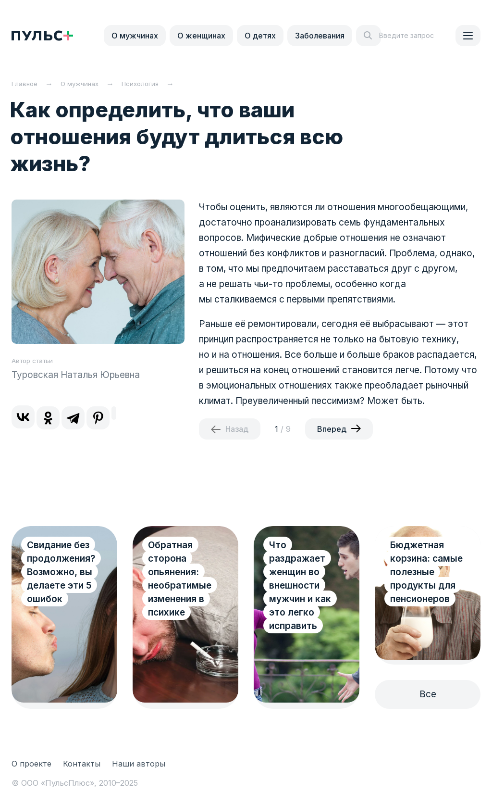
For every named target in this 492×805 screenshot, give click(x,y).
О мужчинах (134, 35)
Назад (236, 429)
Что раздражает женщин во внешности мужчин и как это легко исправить (300, 585)
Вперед (331, 429)
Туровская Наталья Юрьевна (76, 374)
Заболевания (319, 35)
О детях (260, 35)
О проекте (31, 763)
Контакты (81, 763)
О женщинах (201, 35)
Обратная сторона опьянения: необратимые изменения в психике (179, 579)
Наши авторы (138, 763)
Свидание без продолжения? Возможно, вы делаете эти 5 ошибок (61, 572)
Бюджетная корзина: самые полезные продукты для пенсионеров (426, 572)
